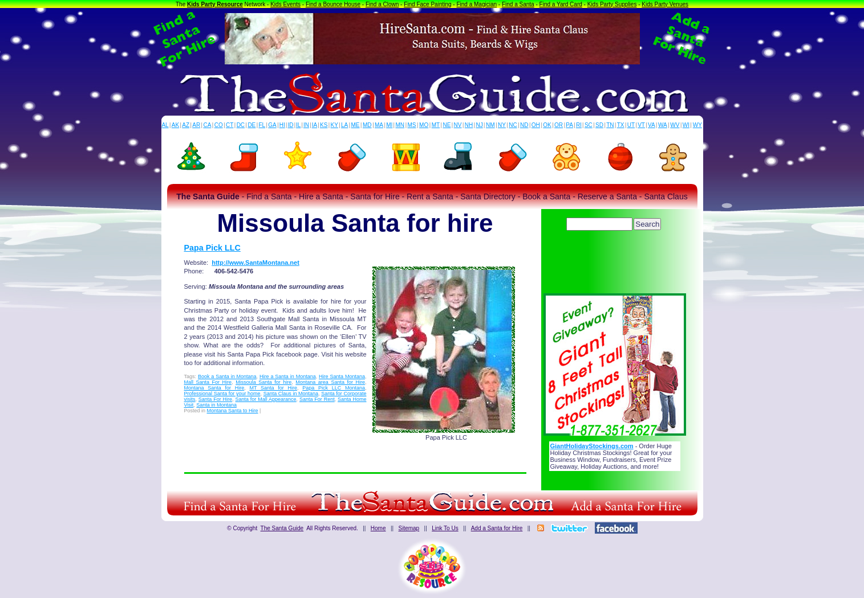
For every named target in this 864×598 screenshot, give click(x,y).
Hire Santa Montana (342, 376)
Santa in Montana (216, 405)
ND (524, 125)
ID (290, 125)
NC (513, 125)
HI (282, 125)
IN (306, 125)
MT (436, 125)
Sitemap (408, 528)
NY (502, 125)
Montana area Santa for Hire (330, 382)
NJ (479, 125)
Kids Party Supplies (612, 4)
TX (620, 125)
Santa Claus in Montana (290, 393)
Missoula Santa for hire (263, 382)
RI (579, 125)
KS (323, 125)
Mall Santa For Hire (208, 382)
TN (610, 125)
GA (272, 125)
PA (569, 125)
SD (599, 125)
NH (469, 125)
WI (686, 125)
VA (651, 125)
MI (389, 125)
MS (412, 125)
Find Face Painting (427, 4)
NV (458, 125)
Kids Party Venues (665, 4)
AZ (185, 125)
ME (355, 125)
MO (423, 125)
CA (207, 125)
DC (241, 125)
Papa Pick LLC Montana (333, 388)
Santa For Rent (317, 399)
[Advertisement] (615, 265)
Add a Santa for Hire (497, 528)
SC (589, 125)
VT (641, 125)
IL (298, 125)
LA (344, 125)
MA (379, 125)
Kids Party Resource (215, 4)
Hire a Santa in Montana (287, 376)
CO (218, 125)
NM (490, 125)
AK (175, 125)
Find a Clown (382, 4)
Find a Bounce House (333, 4)
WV (674, 125)
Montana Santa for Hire (214, 388)
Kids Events (285, 4)
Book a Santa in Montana (227, 376)
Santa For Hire (215, 399)
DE (251, 125)
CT (229, 125)
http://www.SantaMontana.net (255, 262)
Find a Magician (476, 4)
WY (697, 125)
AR (196, 125)
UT (631, 125)
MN (400, 125)
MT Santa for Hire (273, 388)
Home (378, 528)
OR (558, 125)
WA (662, 125)
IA (314, 125)
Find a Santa (518, 4)
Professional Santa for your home (222, 393)
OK (547, 125)
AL (164, 125)
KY (334, 125)
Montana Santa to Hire (232, 410)
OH (536, 125)
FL (261, 125)
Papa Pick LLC (212, 247)
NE (447, 125)
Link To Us (445, 528)
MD (367, 125)
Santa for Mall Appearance (265, 399)
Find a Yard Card (561, 4)
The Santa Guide (282, 528)
